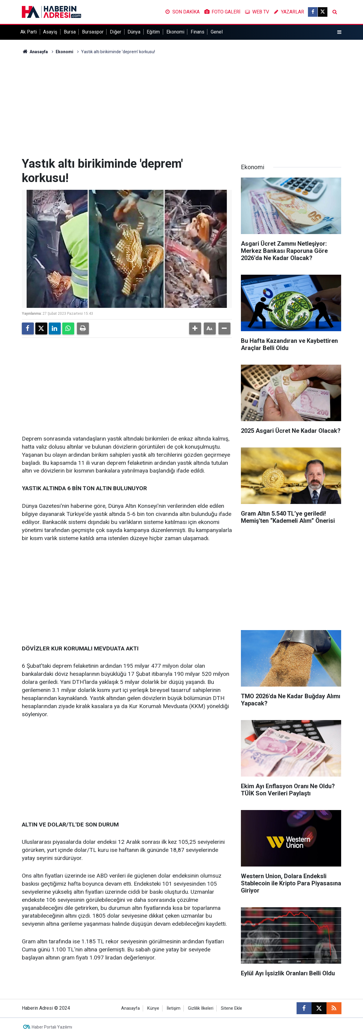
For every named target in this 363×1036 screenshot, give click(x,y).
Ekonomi (175, 32)
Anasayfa (35, 51)
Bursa (70, 32)
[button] (195, 328)
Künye (153, 1008)
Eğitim (153, 32)
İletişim (173, 1008)
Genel (217, 32)
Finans (197, 32)
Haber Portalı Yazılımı (52, 1027)
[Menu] (339, 32)
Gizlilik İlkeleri (200, 1008)
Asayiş (50, 32)
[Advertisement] (181, 106)
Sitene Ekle (231, 1008)
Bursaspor (93, 32)
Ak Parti (28, 32)
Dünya (133, 32)
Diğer (115, 32)
